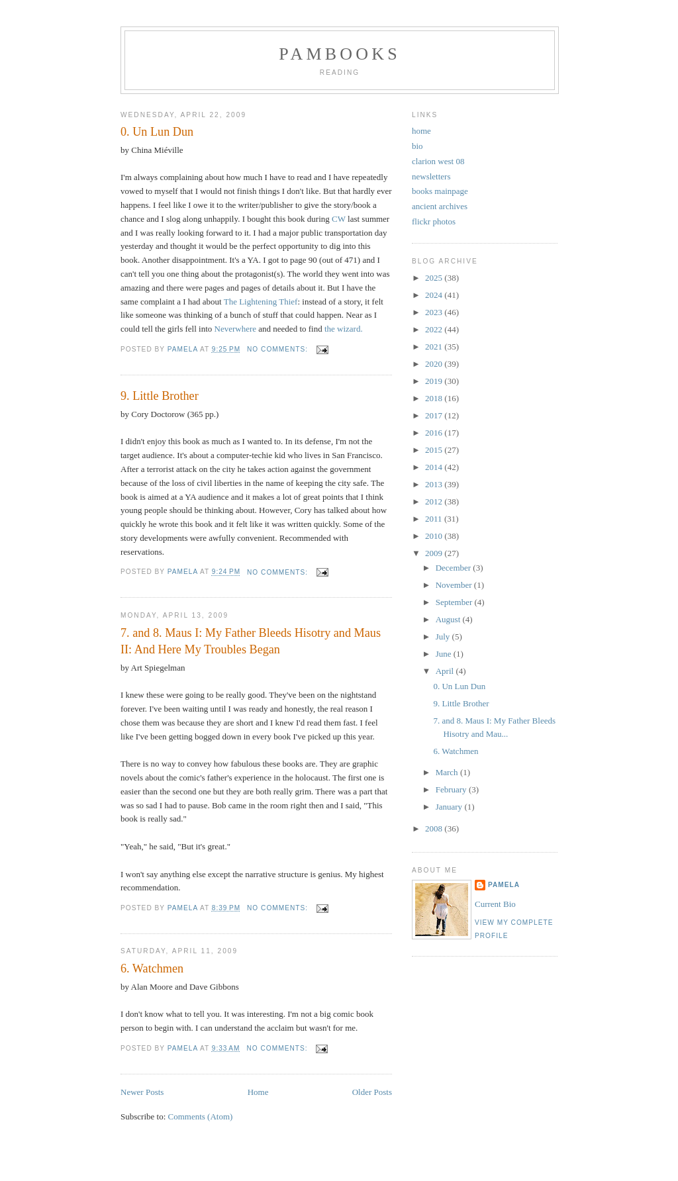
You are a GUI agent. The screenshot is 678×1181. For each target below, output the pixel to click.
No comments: (279, 349)
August (449, 619)
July (444, 636)
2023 (434, 312)
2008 (434, 828)
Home (258, 1092)
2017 (434, 415)
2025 (434, 278)
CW (339, 219)
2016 (434, 433)
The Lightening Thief (261, 302)
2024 (434, 295)
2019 (434, 381)
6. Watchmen (152, 968)
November (455, 585)
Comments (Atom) (200, 1116)
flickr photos (434, 221)
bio (417, 146)
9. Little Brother (160, 395)
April (446, 671)
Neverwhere (236, 329)
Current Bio (495, 904)
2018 (434, 398)
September (455, 602)
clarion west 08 (438, 161)
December (454, 568)
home (421, 131)
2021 (434, 347)
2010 (434, 536)
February (452, 789)
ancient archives (439, 206)
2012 (434, 501)
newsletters (431, 176)
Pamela (504, 884)
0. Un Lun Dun (157, 131)
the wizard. (343, 329)
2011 (434, 519)
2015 (434, 450)
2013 (434, 484)
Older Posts (372, 1092)
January (450, 807)
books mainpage (440, 191)
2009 (434, 553)
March (448, 772)
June (445, 654)
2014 (434, 467)
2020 (434, 364)
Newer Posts (142, 1092)
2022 (434, 329)
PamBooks (340, 54)
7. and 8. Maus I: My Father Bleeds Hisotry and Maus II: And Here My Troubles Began (251, 641)
